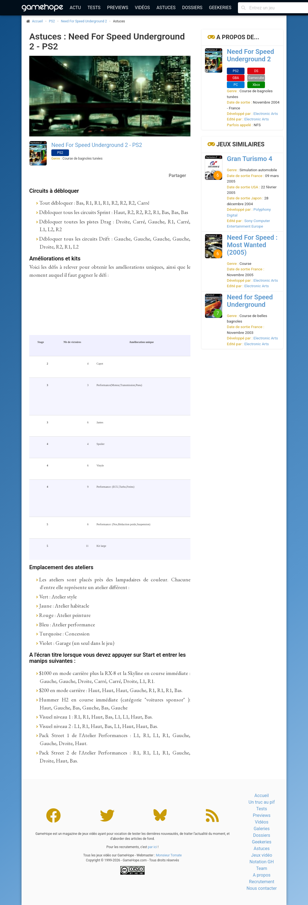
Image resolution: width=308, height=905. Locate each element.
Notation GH (261, 861)
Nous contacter (261, 888)
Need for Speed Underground (250, 300)
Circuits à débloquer (54, 191)
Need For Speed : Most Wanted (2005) (252, 245)
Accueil (261, 795)
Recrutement (261, 881)
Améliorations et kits (54, 258)
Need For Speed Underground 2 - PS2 (96, 145)
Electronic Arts (265, 113)
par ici (152, 847)
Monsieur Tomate (169, 855)
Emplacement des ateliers (61, 567)
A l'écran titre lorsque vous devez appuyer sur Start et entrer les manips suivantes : (107, 657)
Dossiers (192, 7)
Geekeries (220, 7)
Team (261, 868)
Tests (93, 7)
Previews (117, 7)
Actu (75, 7)
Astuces (166, 7)
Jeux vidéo (261, 855)
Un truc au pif (262, 802)
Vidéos (142, 7)
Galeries (262, 828)
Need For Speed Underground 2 (84, 21)
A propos (261, 875)
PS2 (52, 21)
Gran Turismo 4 (249, 159)
